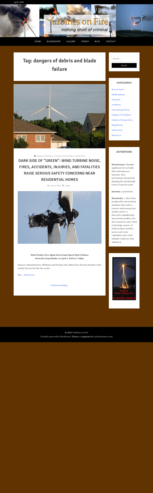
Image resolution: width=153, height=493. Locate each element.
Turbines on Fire (80, 332)
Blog (97, 41)
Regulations (117, 124)
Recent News (68, 156)
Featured (58, 156)
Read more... (30, 274)
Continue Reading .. (59, 285)
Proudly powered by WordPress (55, 336)
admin (67, 185)
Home (38, 41)
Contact (111, 41)
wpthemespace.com (103, 336)
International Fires (121, 109)
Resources (116, 135)
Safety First (80, 156)
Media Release (118, 94)
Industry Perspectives (122, 119)
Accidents (116, 104)
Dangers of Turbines (44, 156)
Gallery (70, 41)
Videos (85, 41)
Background (54, 41)
